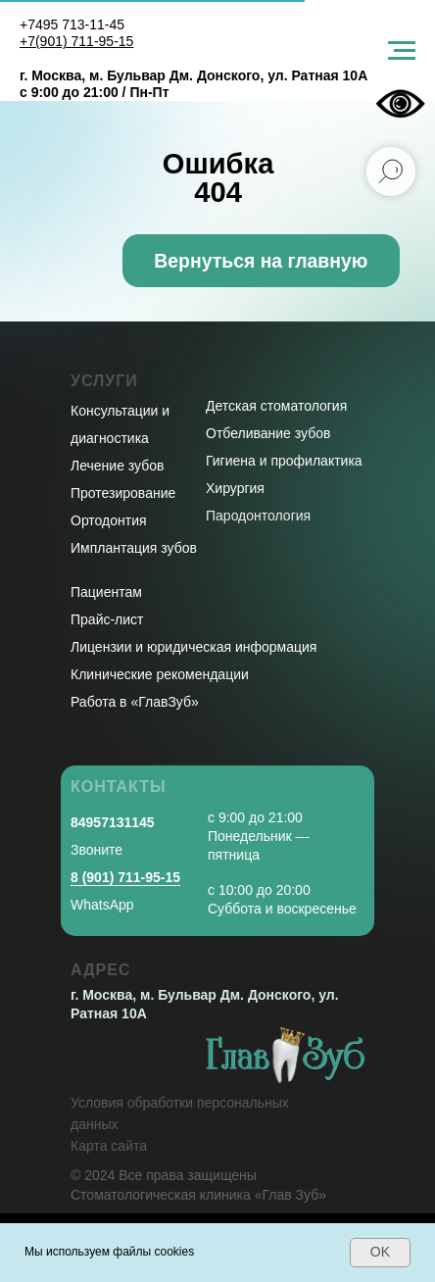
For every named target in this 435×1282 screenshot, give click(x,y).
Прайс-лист (107, 619)
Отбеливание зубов (268, 433)
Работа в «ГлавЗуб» (135, 702)
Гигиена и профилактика (284, 460)
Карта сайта (109, 1146)
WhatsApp (102, 904)
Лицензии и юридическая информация (193, 647)
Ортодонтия (109, 520)
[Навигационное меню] (401, 51)
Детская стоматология (276, 406)
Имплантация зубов (134, 548)
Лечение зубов (117, 465)
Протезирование (123, 493)
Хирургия (235, 488)
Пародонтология (258, 515)
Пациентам (106, 592)
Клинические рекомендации (160, 674)
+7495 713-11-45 (72, 24)
